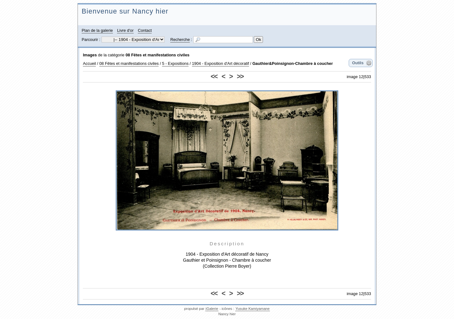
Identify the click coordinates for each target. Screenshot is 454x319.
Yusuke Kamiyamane (253, 308)
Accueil (89, 63)
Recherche (180, 39)
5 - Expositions (175, 63)
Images (90, 55)
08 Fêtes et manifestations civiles (157, 55)
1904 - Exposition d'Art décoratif (220, 63)
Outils (358, 62)
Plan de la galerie (97, 30)
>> (240, 76)
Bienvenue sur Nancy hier (125, 11)
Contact (145, 30)
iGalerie (212, 308)
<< (214, 76)
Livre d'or (125, 30)
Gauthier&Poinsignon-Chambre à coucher (292, 63)
